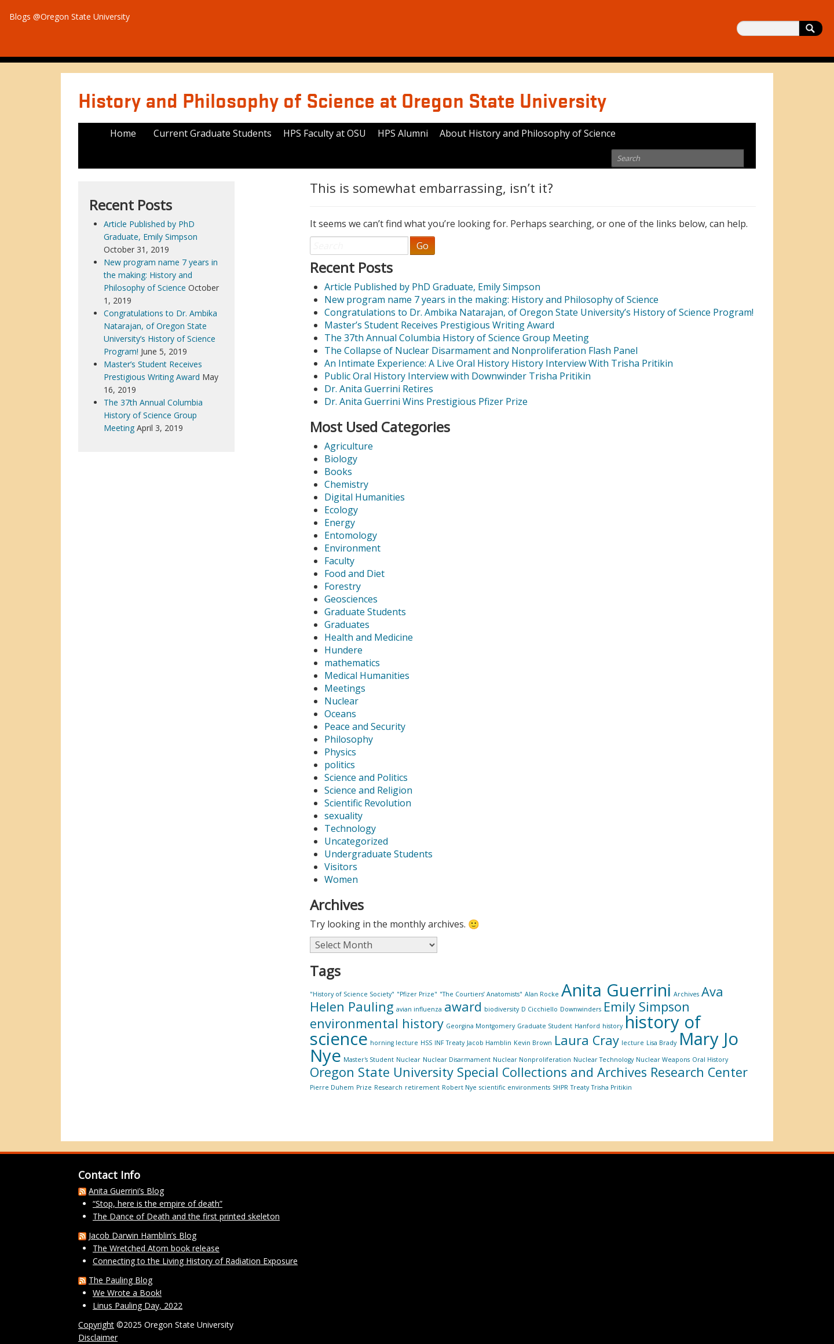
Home (123, 133)
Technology (350, 828)
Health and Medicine (368, 637)
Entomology (350, 535)
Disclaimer (98, 1337)
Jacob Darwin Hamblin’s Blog (142, 1235)
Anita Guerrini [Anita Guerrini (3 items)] (616, 990)
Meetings (344, 688)
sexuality (343, 815)
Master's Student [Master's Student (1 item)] (368, 1060)
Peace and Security (364, 726)
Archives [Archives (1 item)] (686, 994)
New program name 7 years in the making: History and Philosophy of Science (491, 299)
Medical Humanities (366, 675)
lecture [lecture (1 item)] (632, 1043)
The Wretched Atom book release (156, 1248)
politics (339, 764)
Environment (352, 548)
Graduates (347, 624)
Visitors (340, 866)
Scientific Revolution (367, 803)
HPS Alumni (403, 133)
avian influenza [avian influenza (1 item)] (419, 1009)
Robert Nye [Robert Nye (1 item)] (459, 1087)
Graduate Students (365, 611)
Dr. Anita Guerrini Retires (378, 388)
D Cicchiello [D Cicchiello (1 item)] (539, 1009)
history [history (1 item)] (612, 1026)
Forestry (342, 586)
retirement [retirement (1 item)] (422, 1087)
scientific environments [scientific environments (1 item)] (514, 1087)
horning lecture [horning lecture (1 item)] (394, 1043)
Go (422, 245)
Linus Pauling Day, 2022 (137, 1305)
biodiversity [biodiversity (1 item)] (501, 1009)
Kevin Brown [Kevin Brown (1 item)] (533, 1043)
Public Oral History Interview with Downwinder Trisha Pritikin (457, 376)
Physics (340, 752)
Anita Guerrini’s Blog (126, 1190)
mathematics (352, 662)
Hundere (343, 650)
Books (338, 471)
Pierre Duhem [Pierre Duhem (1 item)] (332, 1087)
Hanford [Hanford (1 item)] (587, 1026)
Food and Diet (354, 573)
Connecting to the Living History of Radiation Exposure (195, 1260)
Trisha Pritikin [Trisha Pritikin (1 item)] (611, 1087)
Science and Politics (366, 777)
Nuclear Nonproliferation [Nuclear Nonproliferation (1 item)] (532, 1060)
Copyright (96, 1324)
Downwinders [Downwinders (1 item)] (580, 1009)
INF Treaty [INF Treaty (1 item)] (449, 1043)
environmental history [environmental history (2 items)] (377, 1023)
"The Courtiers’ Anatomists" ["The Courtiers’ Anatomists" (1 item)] (481, 994)
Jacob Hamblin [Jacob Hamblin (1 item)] (489, 1043)
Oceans (340, 713)
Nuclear (341, 701)
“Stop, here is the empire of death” (157, 1203)
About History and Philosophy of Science (528, 133)
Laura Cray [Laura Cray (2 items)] (586, 1040)
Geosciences (351, 599)
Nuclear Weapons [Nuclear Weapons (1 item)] (663, 1060)
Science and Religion (368, 790)
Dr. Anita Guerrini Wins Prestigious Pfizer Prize (426, 401)
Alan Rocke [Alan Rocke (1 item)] (542, 994)
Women (341, 879)
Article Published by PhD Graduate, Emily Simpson (432, 286)
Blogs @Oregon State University (69, 16)
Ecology (341, 509)
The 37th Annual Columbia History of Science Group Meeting (456, 337)
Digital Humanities (364, 497)
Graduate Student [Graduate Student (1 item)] (544, 1026)
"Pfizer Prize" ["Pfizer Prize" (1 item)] (417, 994)
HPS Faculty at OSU (324, 133)
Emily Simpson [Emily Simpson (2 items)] (646, 1006)
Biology (340, 458)
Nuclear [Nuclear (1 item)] (408, 1060)
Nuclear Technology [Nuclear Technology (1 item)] (603, 1060)
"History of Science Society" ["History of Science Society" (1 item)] (352, 994)
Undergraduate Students (378, 854)
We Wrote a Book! (127, 1292)
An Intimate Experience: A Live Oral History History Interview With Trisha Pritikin (498, 363)
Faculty (339, 560)
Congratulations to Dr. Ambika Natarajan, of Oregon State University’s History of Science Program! (538, 312)
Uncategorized (356, 841)
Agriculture (348, 446)
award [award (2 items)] (463, 1006)
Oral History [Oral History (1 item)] (710, 1060)
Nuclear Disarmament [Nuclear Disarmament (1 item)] (457, 1060)
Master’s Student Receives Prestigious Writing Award (439, 325)
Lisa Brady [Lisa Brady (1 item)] (661, 1043)
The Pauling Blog (120, 1279)
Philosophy (348, 739)
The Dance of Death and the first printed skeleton (186, 1216)
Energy (339, 522)
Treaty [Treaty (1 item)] (579, 1087)
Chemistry (346, 484)
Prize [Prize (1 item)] (364, 1087)
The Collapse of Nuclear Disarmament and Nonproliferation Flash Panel (481, 350)
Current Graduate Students (212, 133)
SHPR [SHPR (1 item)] (560, 1087)
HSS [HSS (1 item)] (426, 1043)
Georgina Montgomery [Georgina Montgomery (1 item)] (480, 1026)
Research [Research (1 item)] (388, 1087)
